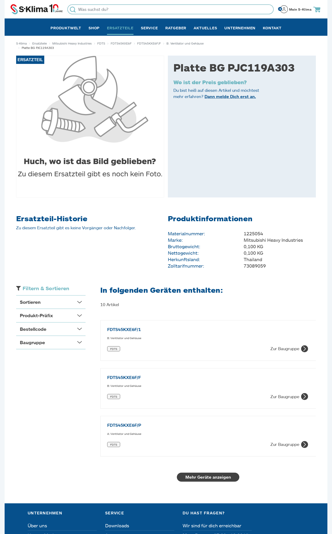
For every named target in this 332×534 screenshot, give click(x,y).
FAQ (109, 485)
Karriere (36, 466)
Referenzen (40, 485)
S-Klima (21, 43)
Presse (35, 476)
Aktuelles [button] (205, 28)
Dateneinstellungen (118, 507)
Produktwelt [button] (65, 28)
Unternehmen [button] (239, 28)
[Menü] (301, 464)
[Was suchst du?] (170, 9)
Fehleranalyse (120, 466)
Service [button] (149, 28)
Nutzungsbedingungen (174, 507)
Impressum (38, 507)
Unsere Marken (44, 456)
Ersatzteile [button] (120, 28)
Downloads (117, 447)
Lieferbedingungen (228, 507)
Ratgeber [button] (175, 28)
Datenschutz (74, 507)
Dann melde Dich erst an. (230, 96)
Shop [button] (94, 28)
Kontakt (272, 28)
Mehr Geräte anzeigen (208, 398)
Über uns (37, 447)
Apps (110, 456)
